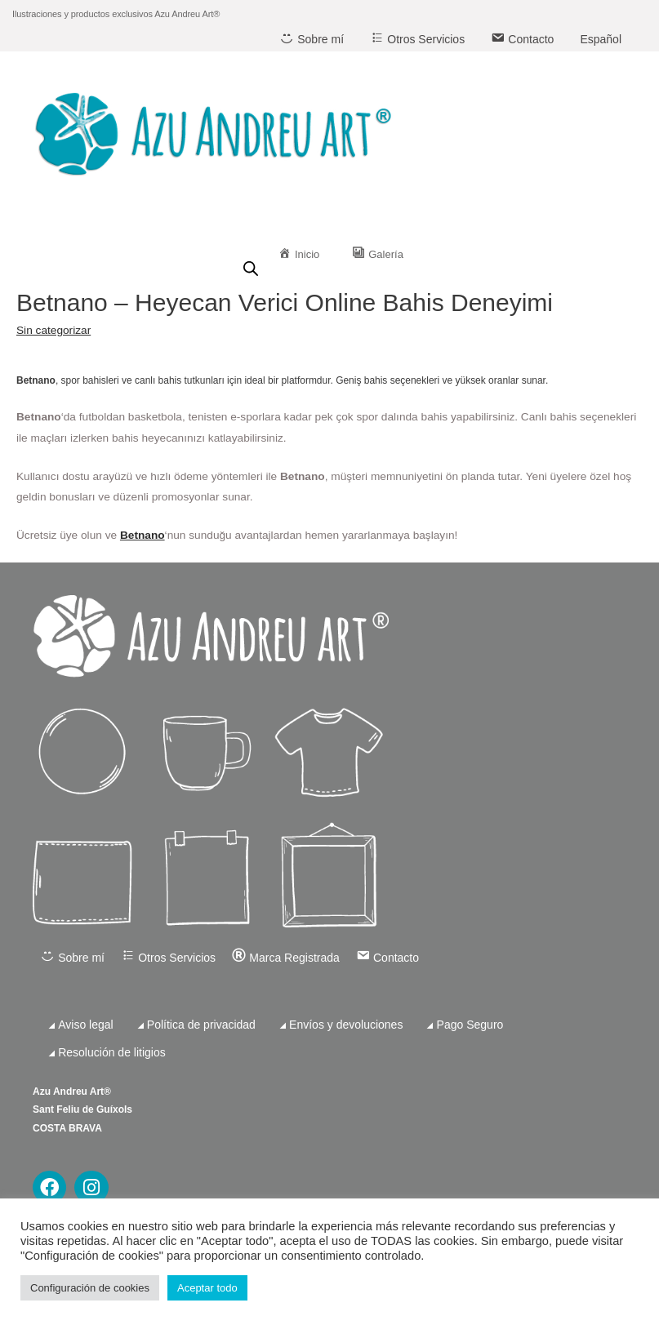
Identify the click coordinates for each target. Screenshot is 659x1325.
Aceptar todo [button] (207, 1288)
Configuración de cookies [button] (89, 1288)
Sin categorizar (53, 330)
